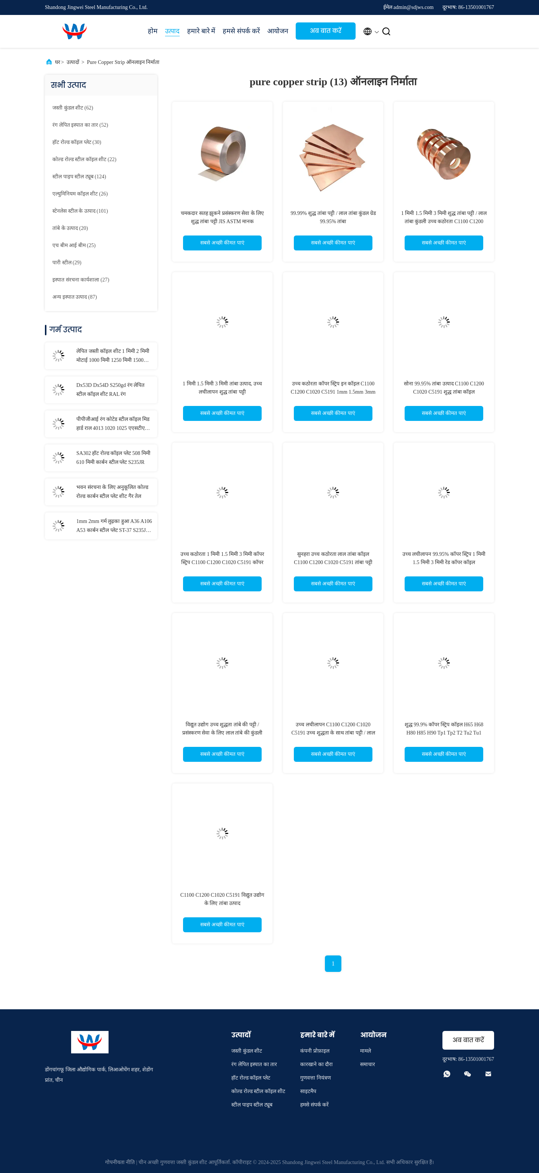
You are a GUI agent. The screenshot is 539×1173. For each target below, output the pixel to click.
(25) (73, 245)
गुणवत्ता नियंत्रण (315, 1078)
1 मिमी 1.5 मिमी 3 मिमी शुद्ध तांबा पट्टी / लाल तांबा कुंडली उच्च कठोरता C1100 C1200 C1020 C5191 (444, 221)
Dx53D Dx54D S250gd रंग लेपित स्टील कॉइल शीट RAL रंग (110, 389)
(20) (70, 228)
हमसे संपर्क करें (241, 31)
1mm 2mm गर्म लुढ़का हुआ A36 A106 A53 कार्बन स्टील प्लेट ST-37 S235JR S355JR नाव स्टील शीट (114, 526)
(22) (84, 159)
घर (57, 62)
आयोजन (277, 31)
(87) (74, 297)
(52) (80, 125)
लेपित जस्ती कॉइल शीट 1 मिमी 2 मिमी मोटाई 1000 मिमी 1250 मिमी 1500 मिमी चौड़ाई (112, 356)
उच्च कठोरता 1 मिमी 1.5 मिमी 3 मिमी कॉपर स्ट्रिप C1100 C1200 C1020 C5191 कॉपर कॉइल (222, 562)
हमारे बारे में (201, 31)
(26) (80, 194)
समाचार (367, 1064)
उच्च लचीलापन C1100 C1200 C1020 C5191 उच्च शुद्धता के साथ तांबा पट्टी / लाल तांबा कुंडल (333, 733)
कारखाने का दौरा (316, 1064)
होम (153, 31)
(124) (79, 176)
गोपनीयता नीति (120, 1162)
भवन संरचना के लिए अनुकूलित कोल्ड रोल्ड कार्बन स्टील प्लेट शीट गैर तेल (112, 491)
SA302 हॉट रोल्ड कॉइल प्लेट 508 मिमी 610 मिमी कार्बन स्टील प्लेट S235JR (113, 457)
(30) (76, 142)
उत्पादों (73, 62)
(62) (72, 108)
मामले (365, 1051)
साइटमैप (308, 1091)
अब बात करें (325, 31)
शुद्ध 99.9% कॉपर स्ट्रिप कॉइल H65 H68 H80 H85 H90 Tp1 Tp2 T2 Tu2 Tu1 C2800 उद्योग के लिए (444, 733)
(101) (80, 211)
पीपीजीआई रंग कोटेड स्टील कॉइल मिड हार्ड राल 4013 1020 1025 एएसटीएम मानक (112, 424)
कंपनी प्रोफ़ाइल (314, 1051)
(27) (80, 280)
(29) (66, 262)
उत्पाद (172, 31)
